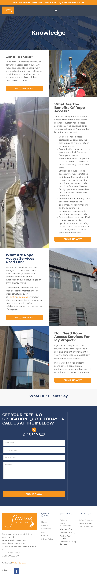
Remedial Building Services (68, 543)
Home (44, 522)
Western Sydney (85, 523)
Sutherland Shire (85, 527)
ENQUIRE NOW (34, 494)
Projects (44, 525)
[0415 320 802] (34, 429)
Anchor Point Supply (65, 537)
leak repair (23, 297)
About (44, 532)
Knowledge (46, 529)
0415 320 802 (34, 435)
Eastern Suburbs (85, 520)
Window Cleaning (67, 532)
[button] (56, 10)
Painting (13, 297)
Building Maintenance (65, 524)
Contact (44, 536)
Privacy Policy (47, 539)
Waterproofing (66, 529)
